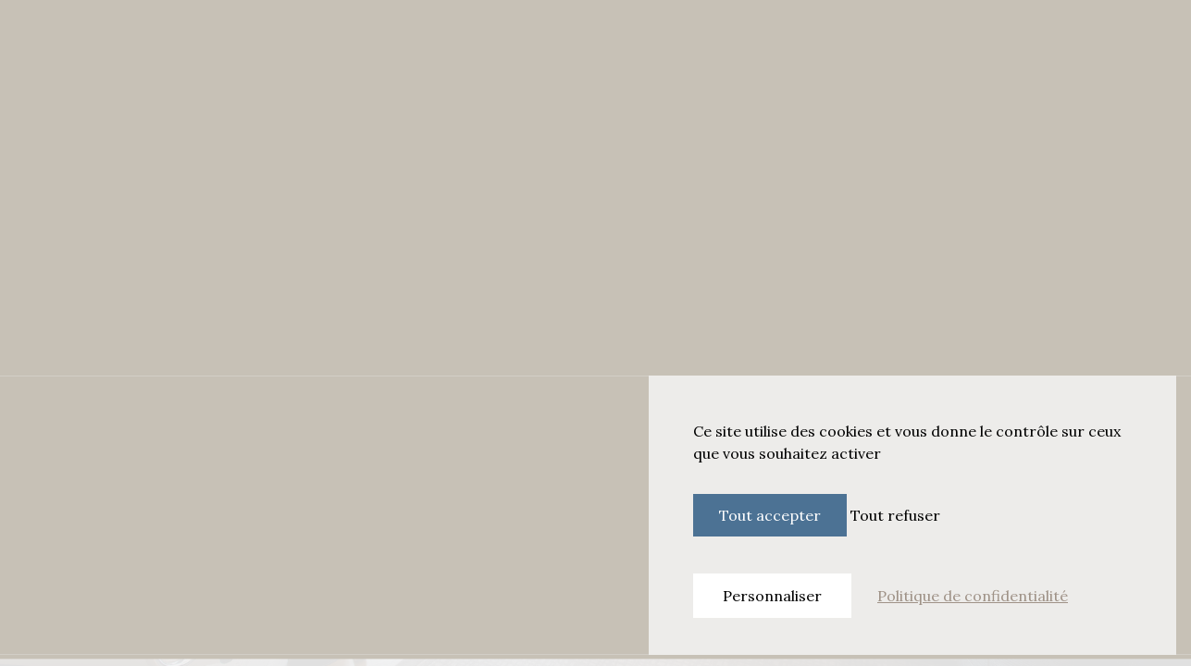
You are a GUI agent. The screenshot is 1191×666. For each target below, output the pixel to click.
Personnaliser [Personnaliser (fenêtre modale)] (772, 595)
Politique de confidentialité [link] (972, 595)
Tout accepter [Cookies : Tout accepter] (770, 515)
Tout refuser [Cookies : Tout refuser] (895, 515)
